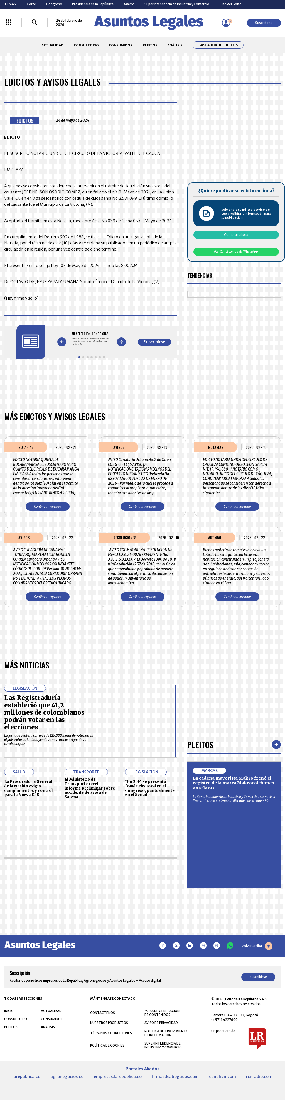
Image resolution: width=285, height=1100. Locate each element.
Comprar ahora (236, 234)
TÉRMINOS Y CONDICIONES (111, 1033)
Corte (31, 4)
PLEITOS (150, 45)
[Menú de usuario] (226, 22)
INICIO (9, 1011)
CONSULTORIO (86, 45)
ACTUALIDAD (52, 45)
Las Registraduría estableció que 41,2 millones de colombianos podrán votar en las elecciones (44, 712)
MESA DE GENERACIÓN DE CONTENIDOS (162, 1013)
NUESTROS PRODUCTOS (109, 1023)
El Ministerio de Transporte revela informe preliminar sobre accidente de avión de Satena (90, 788)
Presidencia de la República (93, 4)
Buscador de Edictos (218, 45)
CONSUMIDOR (120, 45)
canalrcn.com (222, 1076)
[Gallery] (91, 339)
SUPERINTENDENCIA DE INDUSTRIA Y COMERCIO (163, 1045)
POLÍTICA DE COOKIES (107, 1045)
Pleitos (200, 744)
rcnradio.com (259, 1076)
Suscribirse (263, 23)
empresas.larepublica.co (118, 1076)
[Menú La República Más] (8, 22)
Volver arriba (257, 946)
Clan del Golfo (231, 4)
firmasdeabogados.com (175, 1076)
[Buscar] (34, 22)
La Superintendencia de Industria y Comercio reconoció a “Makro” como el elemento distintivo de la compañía (234, 799)
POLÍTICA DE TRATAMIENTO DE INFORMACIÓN (166, 1033)
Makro (129, 4)
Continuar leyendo (47, 506)
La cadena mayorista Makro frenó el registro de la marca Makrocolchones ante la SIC (233, 783)
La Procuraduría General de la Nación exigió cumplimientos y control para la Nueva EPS (28, 788)
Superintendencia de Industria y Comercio (176, 4)
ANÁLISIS (174, 45)
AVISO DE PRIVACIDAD (161, 1023)
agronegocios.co (66, 1076)
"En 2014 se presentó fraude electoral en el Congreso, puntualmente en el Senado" (150, 788)
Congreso (54, 4)
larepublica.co (26, 1076)
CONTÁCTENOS (102, 1013)
